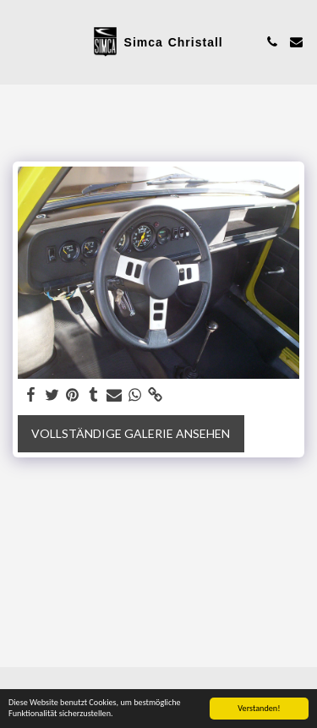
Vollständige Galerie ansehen (130, 433)
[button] (18, 41)
